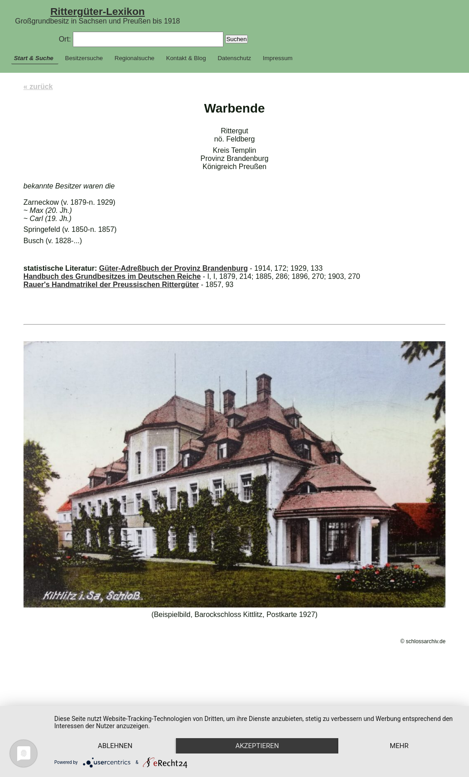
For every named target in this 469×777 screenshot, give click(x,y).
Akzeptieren (260, 730)
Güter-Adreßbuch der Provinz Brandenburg (173, 268)
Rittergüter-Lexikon (97, 11)
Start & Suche (33, 58)
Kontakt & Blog (186, 58)
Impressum (278, 58)
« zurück (38, 86)
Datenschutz (234, 58)
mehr (116, 745)
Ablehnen (116, 730)
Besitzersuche (84, 58)
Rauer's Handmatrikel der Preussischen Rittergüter (111, 284)
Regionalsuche (134, 58)
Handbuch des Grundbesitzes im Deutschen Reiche (112, 276)
